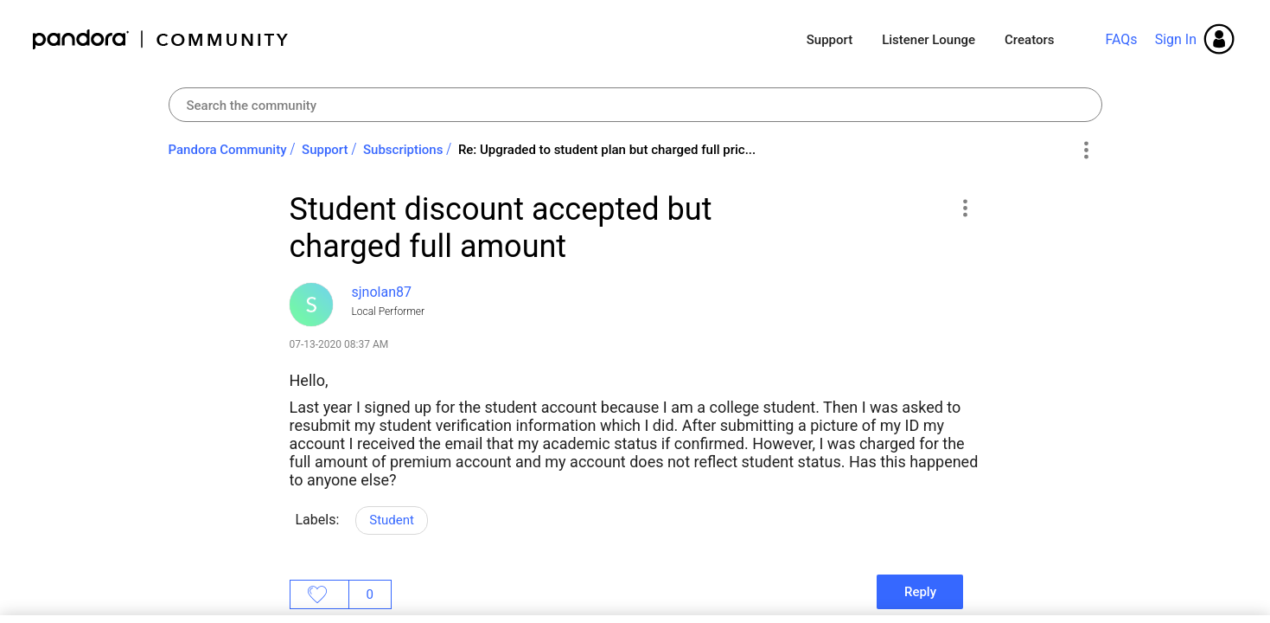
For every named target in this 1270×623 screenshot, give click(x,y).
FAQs (1121, 39)
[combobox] (635, 104)
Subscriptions (403, 149)
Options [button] (1086, 150)
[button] (965, 207)
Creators (1029, 40)
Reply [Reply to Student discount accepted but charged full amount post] (920, 592)
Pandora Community (161, 39)
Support (829, 40)
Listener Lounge (928, 40)
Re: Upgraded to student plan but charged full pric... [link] (607, 149)
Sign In (1176, 39)
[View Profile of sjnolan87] (382, 292)
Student (391, 520)
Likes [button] (319, 594)
